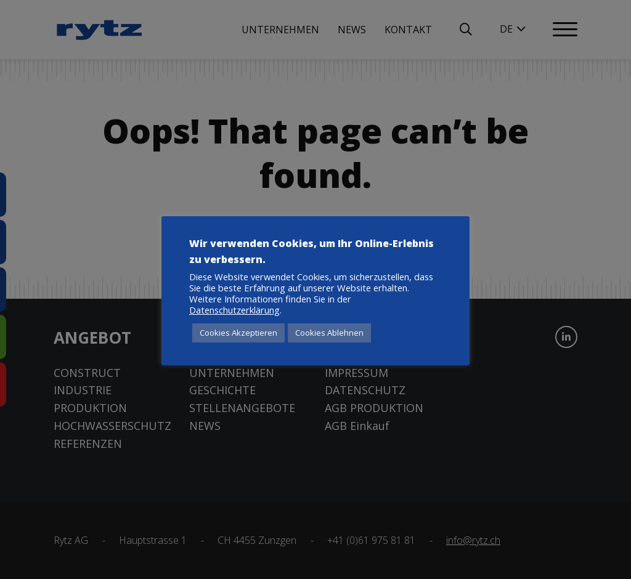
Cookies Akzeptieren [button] (238, 332)
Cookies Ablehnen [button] (329, 332)
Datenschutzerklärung (234, 310)
